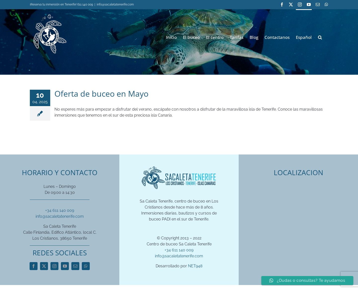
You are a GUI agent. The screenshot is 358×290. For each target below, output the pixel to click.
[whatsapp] (86, 266)
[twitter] (44, 266)
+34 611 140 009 (59, 210)
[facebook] (34, 266)
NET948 (195, 266)
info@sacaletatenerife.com (115, 4)
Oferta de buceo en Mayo (101, 93)
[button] (320, 36)
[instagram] (54, 266)
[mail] (75, 266)
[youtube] (65, 266)
